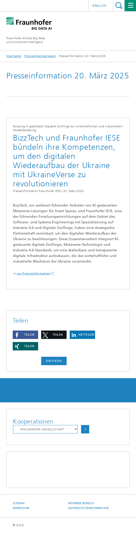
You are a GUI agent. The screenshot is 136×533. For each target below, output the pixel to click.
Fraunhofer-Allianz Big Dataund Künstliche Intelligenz (25, 40)
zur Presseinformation (33, 273)
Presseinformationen (40, 56)
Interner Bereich (81, 503)
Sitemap (19, 503)
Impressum (21, 508)
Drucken (54, 361)
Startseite (13, 56)
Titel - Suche (119, 5)
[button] (25, 335)
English (100, 5)
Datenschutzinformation (88, 508)
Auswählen (85, 429)
